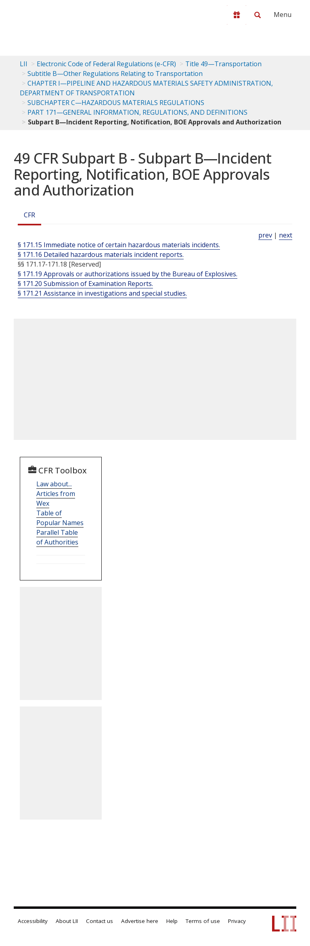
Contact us (99, 921)
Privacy (237, 921)
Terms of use (203, 921)
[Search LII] (257, 15)
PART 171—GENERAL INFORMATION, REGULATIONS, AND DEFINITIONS (137, 112)
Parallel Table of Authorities (57, 537)
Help (172, 921)
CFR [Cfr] (29, 214)
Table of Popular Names (60, 518)
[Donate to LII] (236, 15)
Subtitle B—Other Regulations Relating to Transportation (115, 73)
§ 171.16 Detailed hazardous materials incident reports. (101, 254)
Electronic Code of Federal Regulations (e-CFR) (106, 63)
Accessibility (33, 921)
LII (23, 63)
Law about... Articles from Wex (55, 493)
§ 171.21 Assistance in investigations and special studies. (102, 293)
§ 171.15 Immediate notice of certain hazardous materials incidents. (119, 244)
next (285, 235)
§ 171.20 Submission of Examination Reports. (85, 283)
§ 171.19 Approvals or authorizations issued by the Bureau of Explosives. (127, 273)
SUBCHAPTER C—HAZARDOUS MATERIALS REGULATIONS (115, 102)
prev (265, 235)
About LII (67, 921)
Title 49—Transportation (223, 63)
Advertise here (139, 921)
